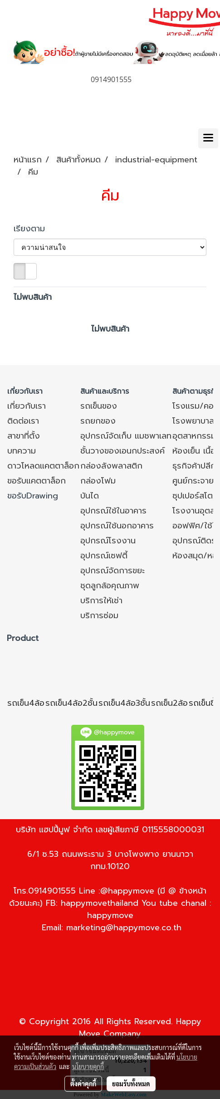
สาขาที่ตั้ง (23, 436)
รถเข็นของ (98, 406)
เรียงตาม (34, 229)
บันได (89, 495)
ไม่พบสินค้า (33, 297)
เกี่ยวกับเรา (26, 406)
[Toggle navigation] (208, 138)
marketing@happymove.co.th (123, 927)
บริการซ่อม (99, 615)
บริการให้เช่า (101, 600)
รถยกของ (98, 421)
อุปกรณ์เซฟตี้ (103, 555)
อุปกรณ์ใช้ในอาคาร (113, 510)
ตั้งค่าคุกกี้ (83, 1083)
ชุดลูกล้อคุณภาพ (109, 585)
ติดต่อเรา (23, 421)
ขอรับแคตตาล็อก (36, 480)
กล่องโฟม (98, 480)
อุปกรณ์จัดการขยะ (112, 570)
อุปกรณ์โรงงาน (108, 540)
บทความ (21, 450)
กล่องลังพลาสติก (111, 465)
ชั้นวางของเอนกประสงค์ (122, 450)
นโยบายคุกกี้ (88, 1066)
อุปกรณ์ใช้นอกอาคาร (117, 525)
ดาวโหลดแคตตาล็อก (43, 465)
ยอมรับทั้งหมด (131, 1083)
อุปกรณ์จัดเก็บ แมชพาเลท (125, 436)
